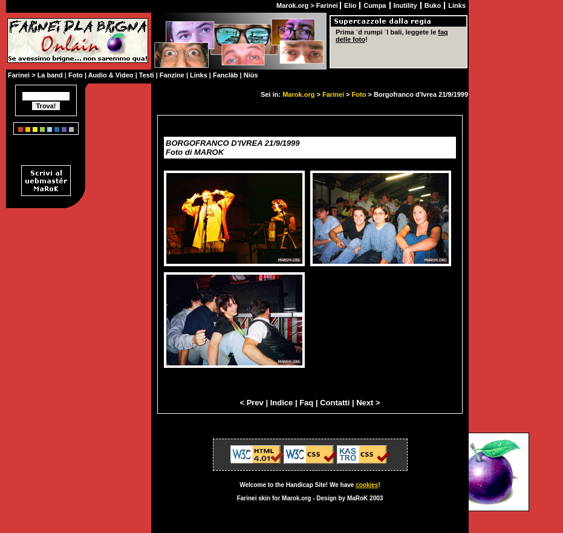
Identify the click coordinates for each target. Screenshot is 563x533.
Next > (368, 402)
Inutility (406, 5)
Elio (351, 5)
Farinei (333, 94)
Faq (306, 402)
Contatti (335, 402)
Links (457, 5)
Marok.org (298, 94)
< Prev (251, 402)
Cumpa (375, 5)
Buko (434, 5)
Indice (281, 402)
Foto (359, 94)
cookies (367, 485)
